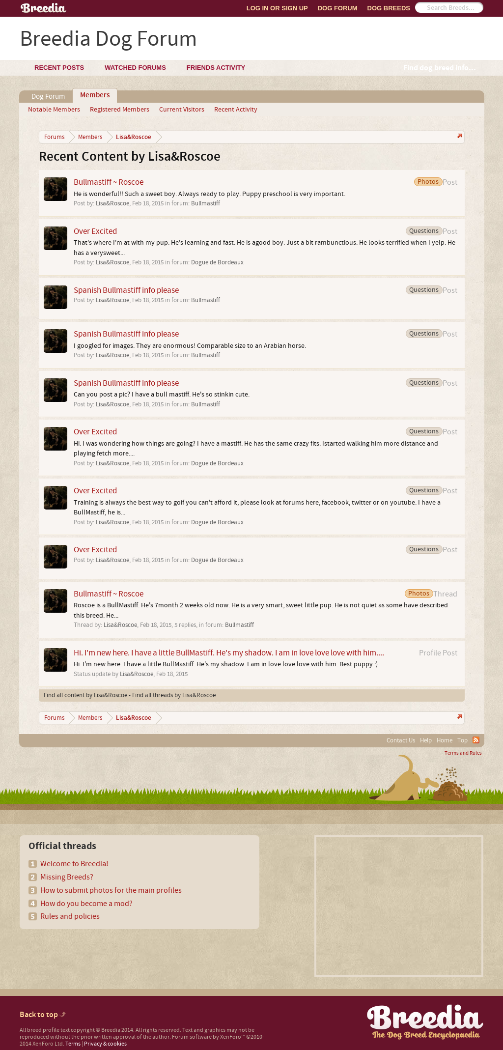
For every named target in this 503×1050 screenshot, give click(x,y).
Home (444, 740)
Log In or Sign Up (277, 8)
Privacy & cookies (105, 1044)
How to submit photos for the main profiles (111, 890)
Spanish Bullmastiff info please (126, 290)
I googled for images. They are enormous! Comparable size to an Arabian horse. (190, 345)
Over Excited (95, 231)
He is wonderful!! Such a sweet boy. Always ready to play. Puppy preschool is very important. (209, 194)
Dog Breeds (388, 8)
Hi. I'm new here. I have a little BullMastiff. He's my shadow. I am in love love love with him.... (229, 652)
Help (426, 740)
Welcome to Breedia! (74, 864)
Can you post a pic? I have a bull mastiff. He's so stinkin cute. (162, 394)
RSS (476, 740)
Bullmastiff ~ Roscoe (108, 182)
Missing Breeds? (66, 877)
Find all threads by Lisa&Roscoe (174, 695)
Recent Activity (235, 109)
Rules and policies (70, 916)
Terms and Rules (463, 753)
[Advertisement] (398, 906)
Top (462, 740)
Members (95, 95)
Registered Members (119, 109)
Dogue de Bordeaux (217, 262)
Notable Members (54, 109)
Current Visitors (181, 109)
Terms (73, 1044)
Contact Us (401, 740)
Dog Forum (338, 8)
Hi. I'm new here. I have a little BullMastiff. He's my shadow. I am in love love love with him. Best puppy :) (226, 664)
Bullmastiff (205, 203)
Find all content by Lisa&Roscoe (85, 695)
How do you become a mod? (86, 903)
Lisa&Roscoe (112, 203)
